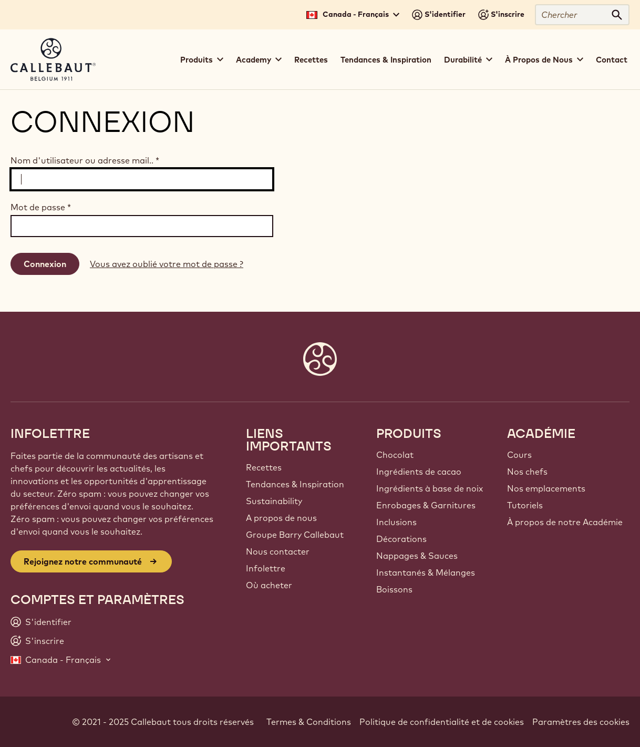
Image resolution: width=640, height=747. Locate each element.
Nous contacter (277, 551)
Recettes (311, 60)
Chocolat (395, 454)
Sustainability (274, 501)
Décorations (401, 539)
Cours (519, 454)
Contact (611, 60)
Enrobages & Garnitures (426, 505)
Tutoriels (525, 505)
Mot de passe (41, 207)
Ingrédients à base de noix (429, 488)
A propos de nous (281, 518)
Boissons (394, 589)
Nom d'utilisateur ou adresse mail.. (85, 160)
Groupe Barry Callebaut (295, 534)
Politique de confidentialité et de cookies (441, 722)
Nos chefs (527, 471)
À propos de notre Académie (565, 522)
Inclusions (396, 522)
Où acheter (269, 585)
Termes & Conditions (308, 722)
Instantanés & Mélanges (425, 572)
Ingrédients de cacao (418, 471)
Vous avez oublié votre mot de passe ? (166, 264)
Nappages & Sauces (417, 555)
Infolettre (265, 568)
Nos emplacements (546, 488)
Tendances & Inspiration (385, 60)
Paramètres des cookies (580, 722)
